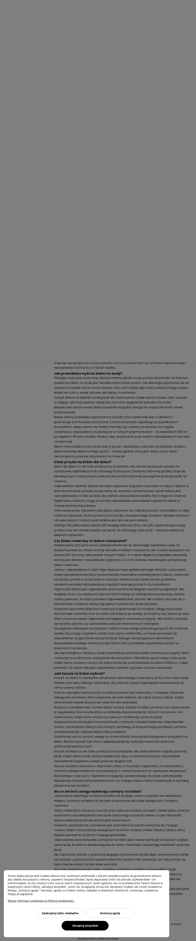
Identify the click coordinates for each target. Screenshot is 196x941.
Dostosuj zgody (110, 913)
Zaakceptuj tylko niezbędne (60, 913)
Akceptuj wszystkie (85, 925)
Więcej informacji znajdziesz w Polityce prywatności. (41, 901)
